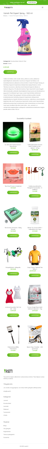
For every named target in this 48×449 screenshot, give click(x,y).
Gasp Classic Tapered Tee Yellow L (35, 268)
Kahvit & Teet (22, 61)
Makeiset (6, 409)
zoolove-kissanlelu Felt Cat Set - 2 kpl (13, 308)
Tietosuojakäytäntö (8, 434)
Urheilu (5, 415)
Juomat (5, 400)
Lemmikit (5, 406)
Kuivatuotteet (14, 61)
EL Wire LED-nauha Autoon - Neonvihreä (13, 145)
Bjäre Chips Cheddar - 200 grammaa (35, 348)
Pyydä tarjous (32, 2)
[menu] (43, 7)
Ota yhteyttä (6, 428)
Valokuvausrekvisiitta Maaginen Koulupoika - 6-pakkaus (34, 187)
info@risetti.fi (7, 391)
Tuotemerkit (6, 412)
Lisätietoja (10, 72)
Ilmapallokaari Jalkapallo (13, 267)
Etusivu (5, 15)
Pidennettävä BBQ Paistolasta (13, 348)
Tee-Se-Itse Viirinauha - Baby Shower (13, 228)
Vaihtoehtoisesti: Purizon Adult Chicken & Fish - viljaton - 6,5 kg (35, 146)
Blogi (4, 425)
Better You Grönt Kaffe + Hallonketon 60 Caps (35, 228)
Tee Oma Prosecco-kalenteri (13, 186)
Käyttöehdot (7, 431)
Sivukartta (6, 437)
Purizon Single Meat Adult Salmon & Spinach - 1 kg (34, 308)
